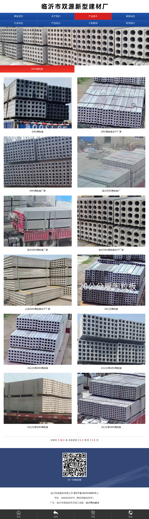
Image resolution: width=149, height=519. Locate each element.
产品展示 (93, 16)
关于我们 (55, 16)
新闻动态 (130, 16)
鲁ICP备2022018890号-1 (86, 493)
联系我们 (130, 23)
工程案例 (93, 23)
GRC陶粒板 (37, 69)
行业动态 (18, 23)
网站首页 (18, 16)
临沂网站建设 (92, 502)
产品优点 (55, 23)
